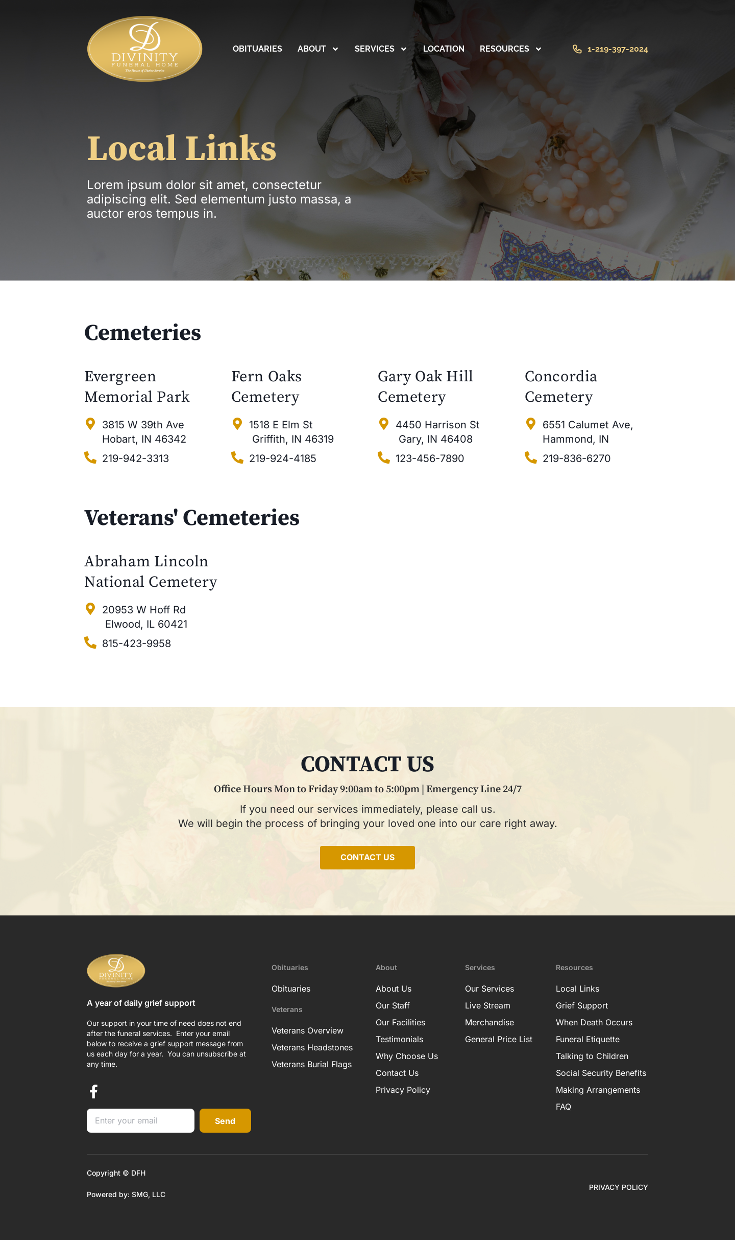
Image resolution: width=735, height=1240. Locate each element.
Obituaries (257, 49)
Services (381, 49)
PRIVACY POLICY (618, 1187)
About (318, 49)
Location (443, 49)
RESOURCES (511, 49)
